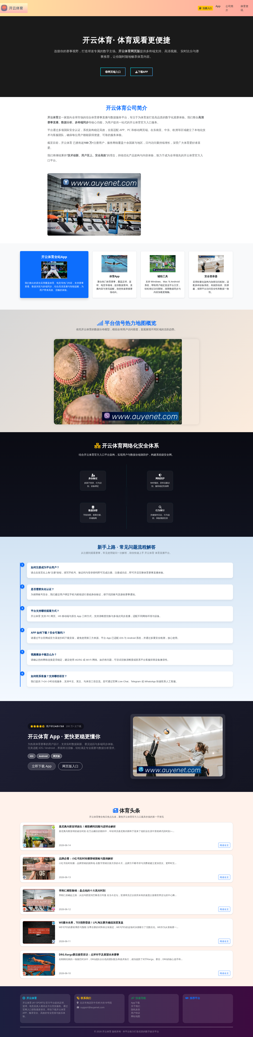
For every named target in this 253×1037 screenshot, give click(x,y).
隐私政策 (135, 1009)
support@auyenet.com (92, 1007)
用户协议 (135, 1012)
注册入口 (205, 8)
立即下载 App (42, 766)
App (218, 6)
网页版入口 (70, 766)
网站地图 (135, 1016)
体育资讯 (244, 8)
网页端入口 (113, 72)
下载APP (141, 72)
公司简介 (229, 8)
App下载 (135, 1002)
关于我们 (135, 1006)
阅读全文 (224, 845)
